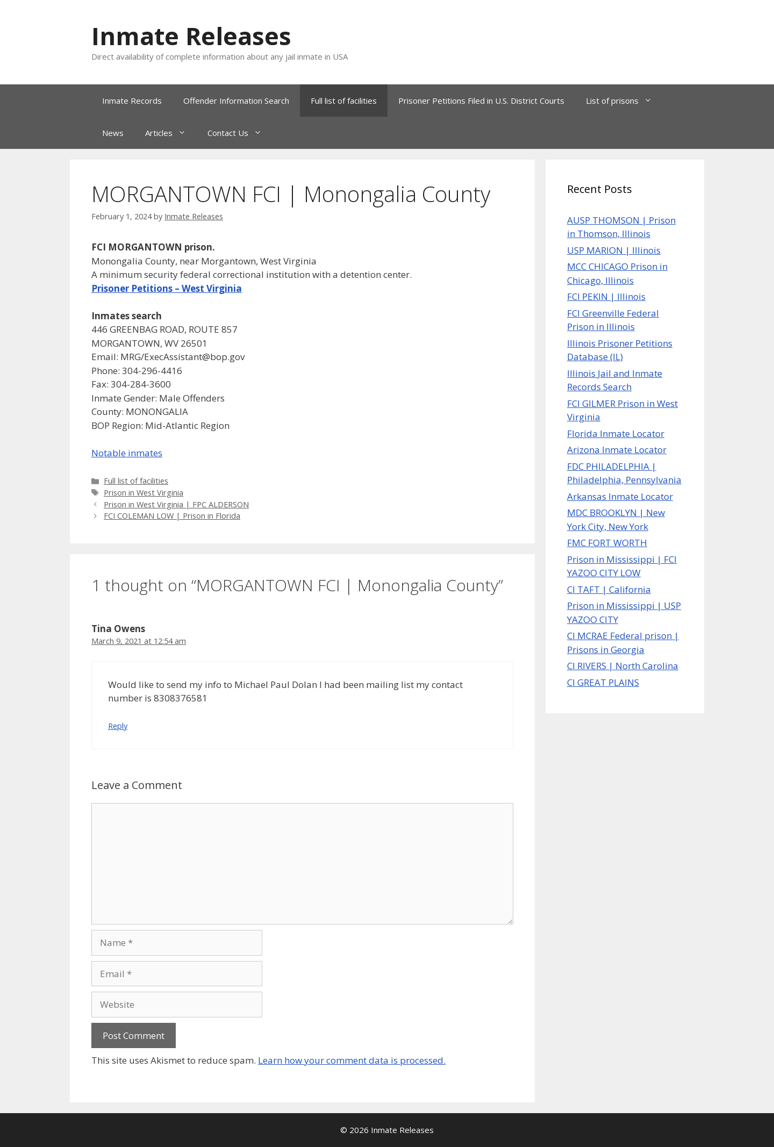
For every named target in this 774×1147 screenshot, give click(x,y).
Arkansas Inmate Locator (620, 496)
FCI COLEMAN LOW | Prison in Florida (172, 516)
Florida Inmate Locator (615, 433)
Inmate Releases (191, 35)
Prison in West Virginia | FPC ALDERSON (176, 504)
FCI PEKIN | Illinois (606, 296)
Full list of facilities (344, 100)
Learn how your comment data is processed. (352, 1060)
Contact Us (240, 133)
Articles (171, 133)
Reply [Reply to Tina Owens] (117, 726)
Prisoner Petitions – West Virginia (166, 288)
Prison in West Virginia (143, 493)
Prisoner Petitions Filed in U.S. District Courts (481, 100)
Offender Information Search (236, 100)
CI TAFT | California (609, 589)
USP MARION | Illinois (614, 250)
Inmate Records (132, 100)
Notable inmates (126, 453)
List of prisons (624, 100)
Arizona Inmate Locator (616, 449)
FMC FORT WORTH (607, 542)
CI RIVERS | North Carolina (622, 665)
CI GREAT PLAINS (603, 682)
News (113, 132)
